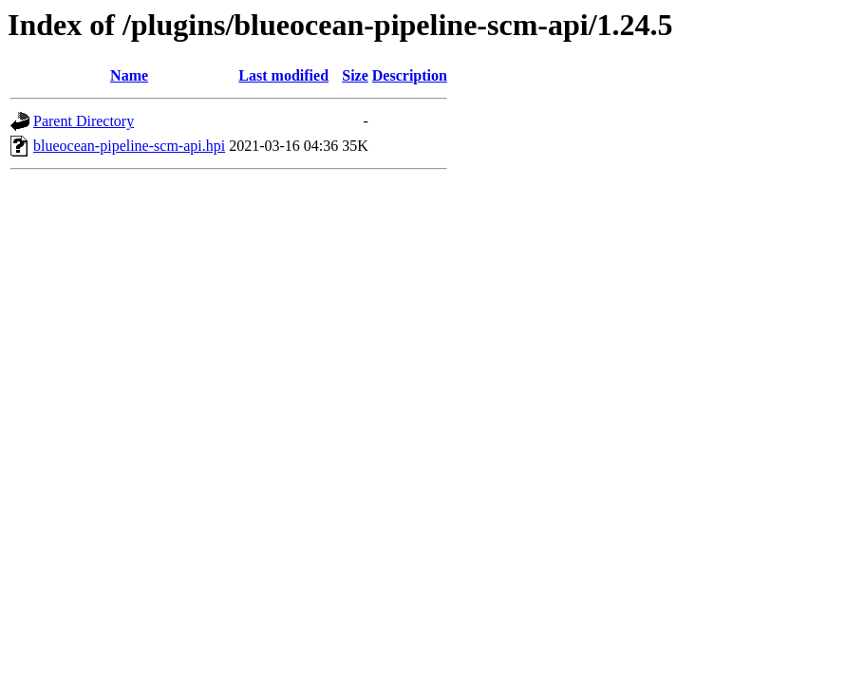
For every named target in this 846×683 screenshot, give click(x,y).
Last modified (283, 75)
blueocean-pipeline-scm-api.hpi (129, 146)
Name (129, 75)
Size (355, 75)
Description (409, 75)
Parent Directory (83, 121)
